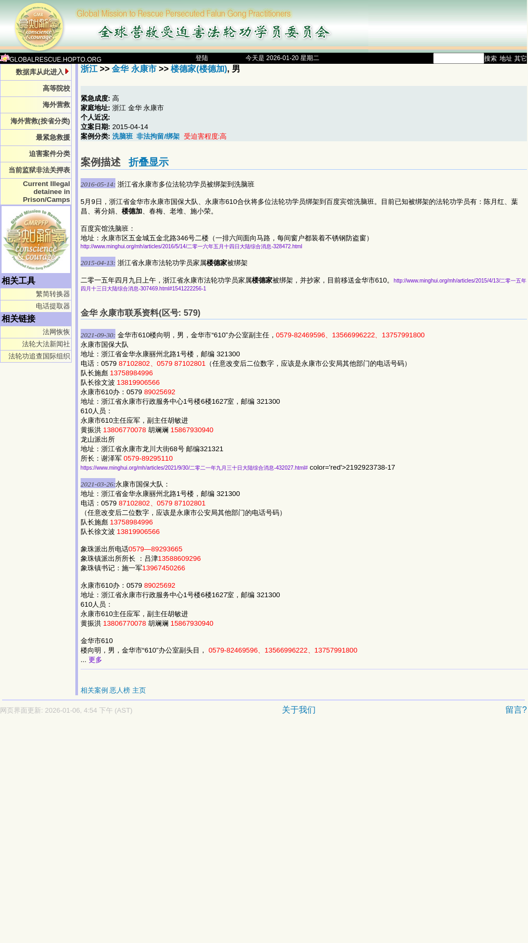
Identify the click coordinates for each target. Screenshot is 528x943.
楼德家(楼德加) (199, 68)
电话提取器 (53, 306)
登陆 (201, 58)
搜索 (490, 58)
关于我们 (299, 709)
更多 (95, 660)
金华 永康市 (134, 68)
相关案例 (94, 690)
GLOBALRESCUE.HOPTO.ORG (51, 59)
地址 (506, 58)
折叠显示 (149, 162)
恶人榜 (120, 690)
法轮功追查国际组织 (39, 356)
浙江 (89, 68)
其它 (520, 58)
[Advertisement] (100, 834)
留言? (516, 709)
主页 (139, 690)
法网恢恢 (56, 332)
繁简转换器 (53, 294)
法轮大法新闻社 (46, 344)
